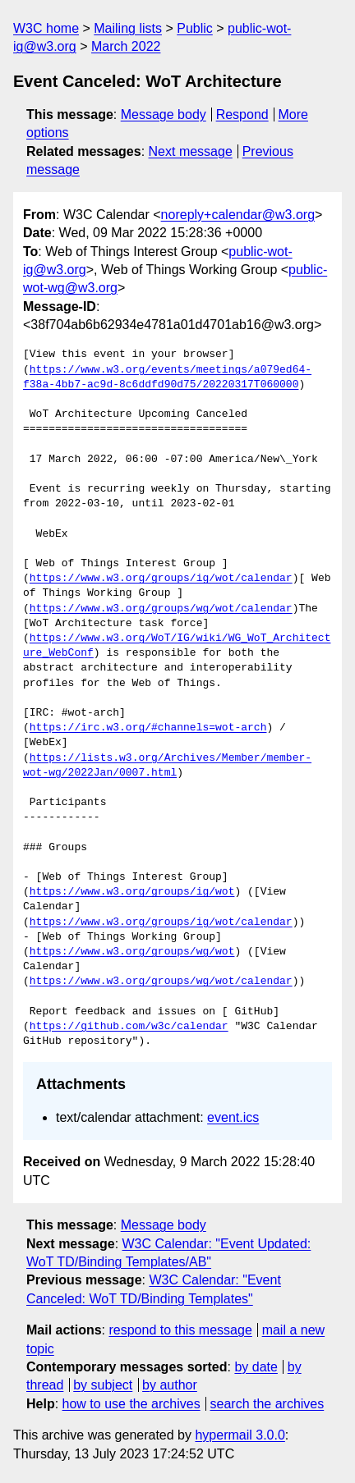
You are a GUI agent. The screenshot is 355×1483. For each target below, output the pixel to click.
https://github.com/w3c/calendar (129, 1026)
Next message (191, 151)
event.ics (233, 1117)
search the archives (267, 1404)
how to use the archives (131, 1404)
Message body (163, 114)
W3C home (46, 28)
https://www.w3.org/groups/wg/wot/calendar (161, 609)
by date (255, 1367)
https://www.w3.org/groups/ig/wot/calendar (161, 578)
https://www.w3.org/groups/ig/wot (132, 892)
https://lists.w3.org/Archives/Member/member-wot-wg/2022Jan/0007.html (167, 765)
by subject (102, 1385)
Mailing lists (128, 28)
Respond (242, 114)
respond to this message (179, 1330)
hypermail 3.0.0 (239, 1435)
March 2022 (126, 46)
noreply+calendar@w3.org (238, 215)
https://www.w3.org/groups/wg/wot (132, 952)
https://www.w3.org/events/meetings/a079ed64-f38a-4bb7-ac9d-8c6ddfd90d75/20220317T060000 (167, 377)
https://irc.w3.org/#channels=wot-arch (148, 728)
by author (169, 1385)
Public (195, 28)
